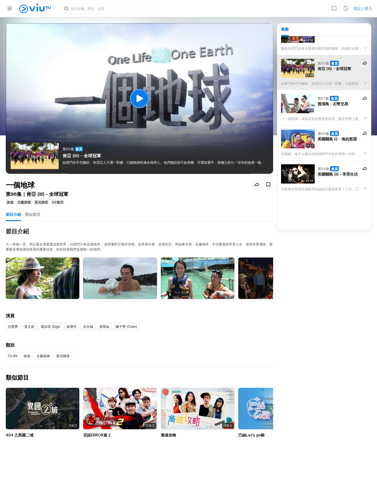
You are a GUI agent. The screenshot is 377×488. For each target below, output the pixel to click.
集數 (285, 29)
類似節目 (32, 214)
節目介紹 (13, 214)
